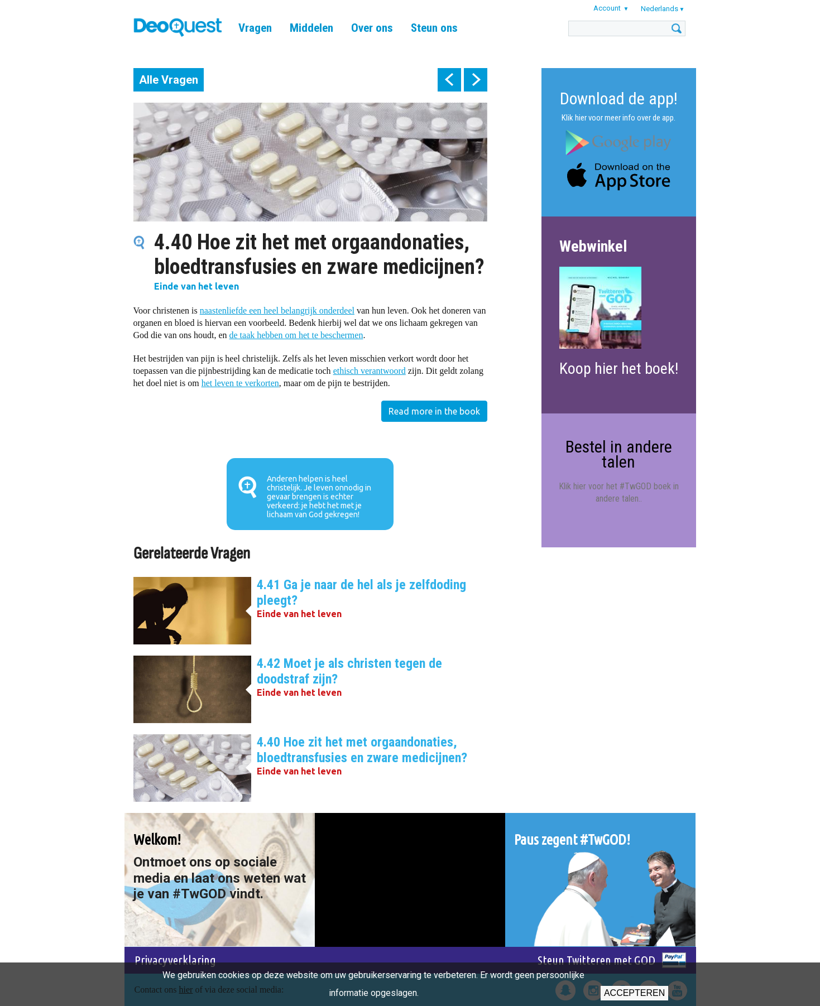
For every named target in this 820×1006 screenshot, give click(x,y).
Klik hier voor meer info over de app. (618, 118)
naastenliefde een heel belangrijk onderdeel (277, 310)
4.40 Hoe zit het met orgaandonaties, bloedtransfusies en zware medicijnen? (362, 750)
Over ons (372, 28)
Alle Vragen (168, 79)
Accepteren (634, 993)
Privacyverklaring (175, 960)
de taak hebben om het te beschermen (296, 335)
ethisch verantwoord (369, 371)
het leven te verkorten (240, 383)
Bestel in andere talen (618, 454)
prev (449, 80)
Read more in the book (434, 411)
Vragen (255, 28)
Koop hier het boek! (618, 368)
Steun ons (434, 28)
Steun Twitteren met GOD (596, 960)
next (475, 80)
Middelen (311, 28)
